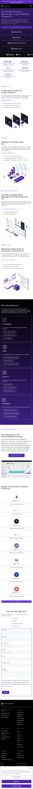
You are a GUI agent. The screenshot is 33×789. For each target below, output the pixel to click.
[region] (16, 777)
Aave (18, 731)
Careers (3, 757)
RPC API (3, 734)
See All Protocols (16, 601)
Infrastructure (20, 755)
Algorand (19, 735)
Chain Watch (4, 730)
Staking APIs (20, 712)
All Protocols (20, 747)
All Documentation (21, 765)
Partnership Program (6, 759)
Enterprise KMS (5, 717)
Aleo (18, 733)
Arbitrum (19, 740)
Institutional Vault (5, 713)
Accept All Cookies (16, 786)
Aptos (18, 738)
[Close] (31, 768)
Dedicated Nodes (5, 737)
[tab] (16, 32)
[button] (31, 6)
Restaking (19, 716)
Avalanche (19, 744)
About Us (3, 755)
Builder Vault (4, 715)
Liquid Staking (20, 718)
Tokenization (20, 757)
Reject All (16, 781)
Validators (19, 722)
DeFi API (3, 739)
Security (19, 753)
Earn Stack (19, 724)
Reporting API (20, 720)
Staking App (20, 714)
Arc (18, 742)
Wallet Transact (5, 732)
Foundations (4, 753)
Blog (2, 765)
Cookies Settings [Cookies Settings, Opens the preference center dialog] (16, 777)
